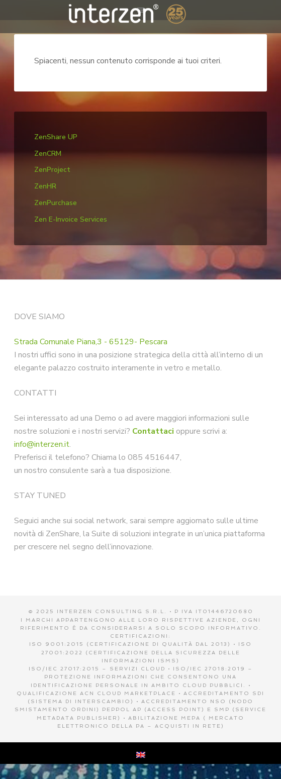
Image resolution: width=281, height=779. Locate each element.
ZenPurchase (55, 203)
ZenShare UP (55, 137)
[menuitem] (140, 753)
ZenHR (45, 186)
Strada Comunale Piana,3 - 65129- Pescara (90, 341)
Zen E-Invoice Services (70, 219)
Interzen (140, 15)
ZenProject (52, 169)
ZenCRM (47, 153)
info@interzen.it (41, 444)
